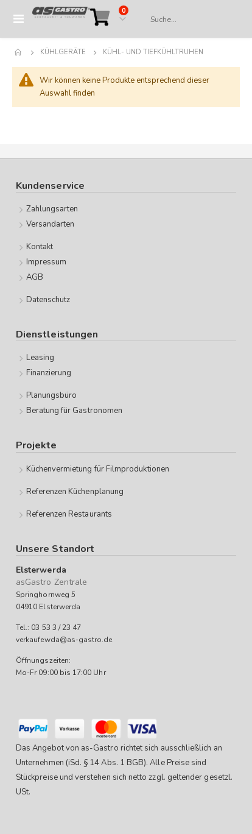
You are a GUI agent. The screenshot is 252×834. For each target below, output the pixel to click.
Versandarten (50, 224)
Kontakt (39, 246)
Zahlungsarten (52, 208)
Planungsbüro (51, 395)
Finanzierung (49, 372)
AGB (34, 277)
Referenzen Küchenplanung (75, 491)
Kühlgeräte (63, 52)
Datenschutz (48, 299)
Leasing (40, 357)
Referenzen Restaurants (69, 514)
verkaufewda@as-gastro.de (64, 640)
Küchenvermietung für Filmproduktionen (97, 469)
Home (19, 52)
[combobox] (189, 19)
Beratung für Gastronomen (74, 410)
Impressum (46, 261)
